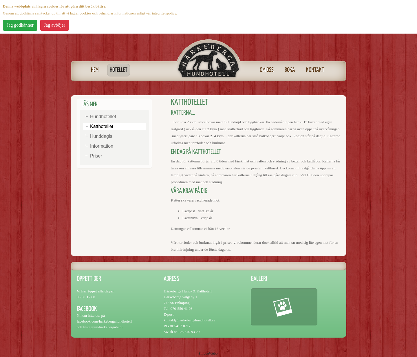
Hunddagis (101, 136)
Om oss (267, 70)
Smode (203, 353)
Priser (96, 155)
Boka (290, 70)
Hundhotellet (103, 116)
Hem (95, 70)
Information (101, 146)
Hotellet (118, 70)
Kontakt (315, 70)
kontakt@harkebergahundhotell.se (189, 320)
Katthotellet (101, 126)
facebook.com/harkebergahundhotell (104, 321)
